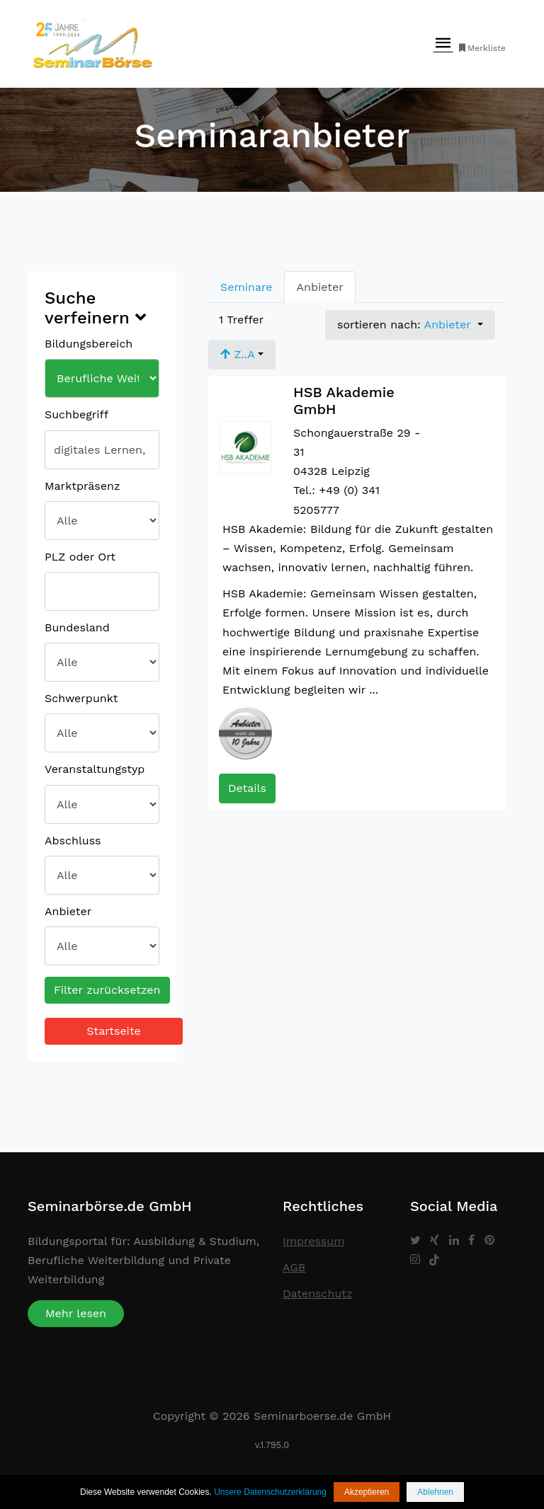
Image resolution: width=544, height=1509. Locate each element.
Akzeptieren (366, 1492)
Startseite (113, 1031)
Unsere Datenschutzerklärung (270, 1492)
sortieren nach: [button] (406, 324)
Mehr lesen (75, 1313)
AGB (294, 1267)
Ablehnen (435, 1492)
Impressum (313, 1241)
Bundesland (77, 627)
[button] (242, 354)
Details (247, 788)
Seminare (246, 287)
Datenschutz (318, 1293)
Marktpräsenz (82, 486)
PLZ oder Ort (80, 556)
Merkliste (481, 48)
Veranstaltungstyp (94, 769)
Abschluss (73, 840)
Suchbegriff (76, 414)
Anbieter (68, 911)
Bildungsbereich (88, 343)
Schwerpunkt (81, 698)
